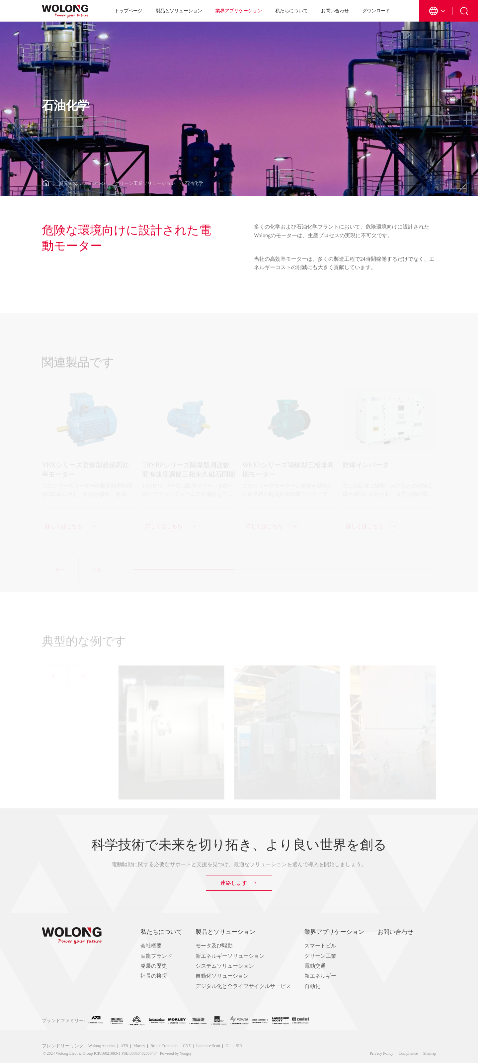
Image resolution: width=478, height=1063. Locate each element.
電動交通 (315, 966)
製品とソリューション (179, 10)
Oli (227, 1045)
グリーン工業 (320, 956)
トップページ (128, 10)
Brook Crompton (164, 1045)
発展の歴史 (153, 966)
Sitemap (429, 1053)
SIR (239, 1045)
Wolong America (101, 1045)
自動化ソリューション (222, 976)
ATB (124, 1045)
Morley (139, 1045)
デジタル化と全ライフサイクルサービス (243, 986)
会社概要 (151, 945)
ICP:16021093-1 (107, 1053)
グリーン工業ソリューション (145, 183)
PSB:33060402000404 (139, 1053)
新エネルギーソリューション (230, 956)
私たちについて (291, 10)
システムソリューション (225, 966)
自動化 (312, 986)
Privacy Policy (381, 1053)
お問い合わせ (335, 10)
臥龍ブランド (156, 956)
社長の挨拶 (153, 976)
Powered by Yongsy (176, 1053)
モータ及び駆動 (214, 945)
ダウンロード (376, 10)
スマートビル (320, 945)
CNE (187, 1045)
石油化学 (194, 183)
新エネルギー (320, 976)
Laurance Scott (208, 1045)
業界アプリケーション (238, 10)
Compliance (408, 1053)
